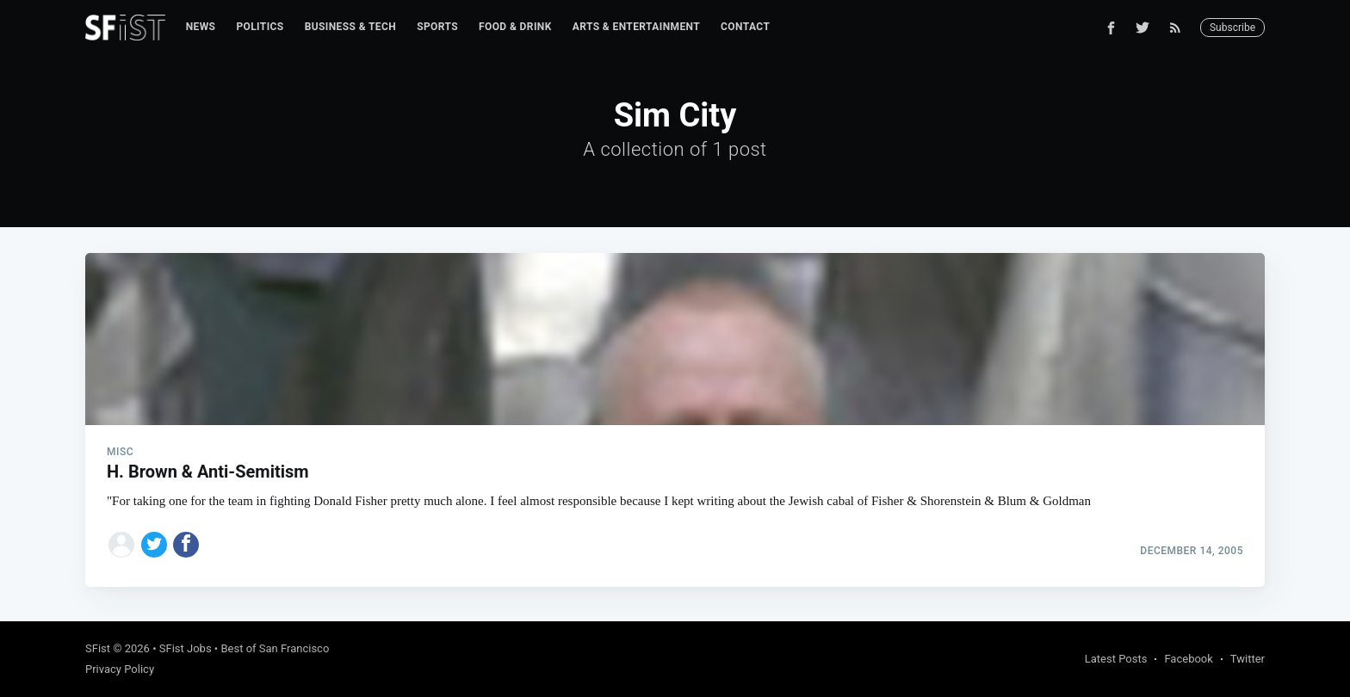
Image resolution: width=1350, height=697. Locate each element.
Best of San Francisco (274, 648)
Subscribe (1232, 28)
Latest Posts (1116, 658)
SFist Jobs (185, 648)
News (201, 27)
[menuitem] (201, 27)
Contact (745, 27)
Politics (259, 27)
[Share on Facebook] (186, 544)
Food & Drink (515, 27)
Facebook (1188, 658)
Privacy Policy (119, 669)
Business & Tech (351, 27)
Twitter (1247, 658)
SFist (97, 648)
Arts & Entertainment (636, 27)
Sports (437, 27)
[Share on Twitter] (154, 544)
